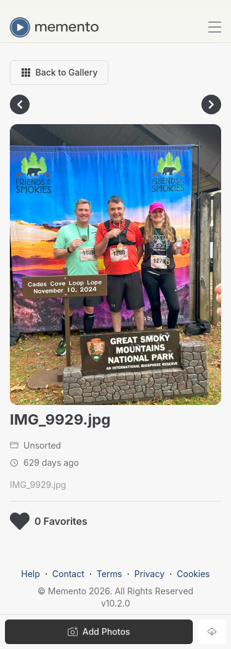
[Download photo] (212, 632)
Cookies (193, 573)
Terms (109, 573)
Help (30, 573)
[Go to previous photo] (20, 104)
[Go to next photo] (211, 104)
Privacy (149, 573)
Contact (68, 573)
